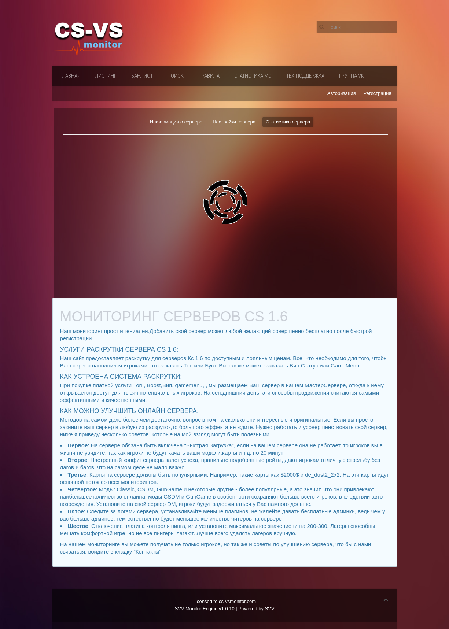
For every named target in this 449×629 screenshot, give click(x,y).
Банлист (142, 76)
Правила (209, 76)
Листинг (106, 76)
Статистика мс (253, 76)
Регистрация (377, 93)
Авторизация (341, 93)
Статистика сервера (288, 122)
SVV (270, 608)
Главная (70, 76)
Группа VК (351, 76)
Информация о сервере (176, 122)
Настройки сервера (234, 122)
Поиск (176, 76)
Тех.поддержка (305, 76)
